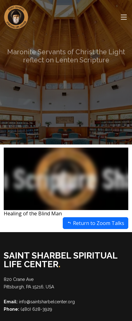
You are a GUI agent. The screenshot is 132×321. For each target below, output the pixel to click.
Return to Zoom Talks (95, 223)
